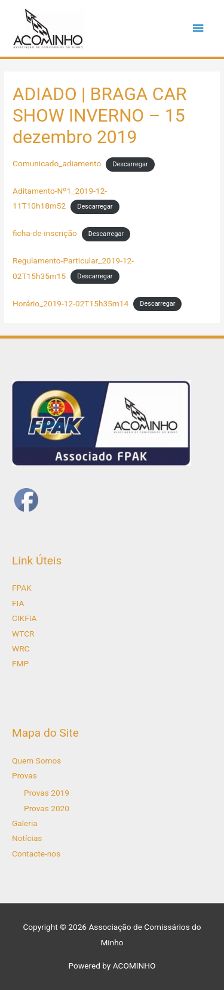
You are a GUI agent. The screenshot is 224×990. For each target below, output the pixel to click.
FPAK (22, 587)
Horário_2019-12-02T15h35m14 (70, 303)
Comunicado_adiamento (57, 163)
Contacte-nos (36, 853)
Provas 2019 (46, 792)
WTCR (23, 633)
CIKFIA (24, 618)
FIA (18, 603)
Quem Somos (36, 760)
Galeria (25, 823)
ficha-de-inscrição (45, 233)
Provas (24, 775)
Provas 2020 (46, 808)
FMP (20, 663)
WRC (20, 648)
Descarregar (130, 164)
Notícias (27, 838)
